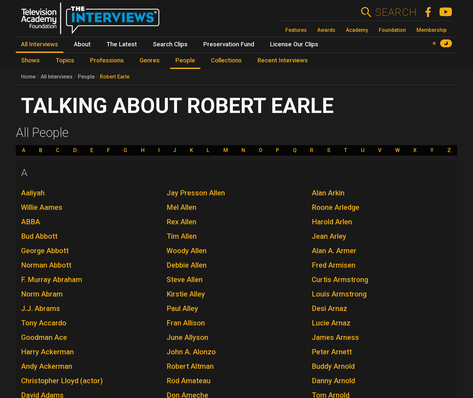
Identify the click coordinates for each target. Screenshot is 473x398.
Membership (432, 30)
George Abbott (45, 251)
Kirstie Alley (186, 294)
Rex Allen (181, 222)
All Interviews (57, 77)
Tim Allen (182, 236)
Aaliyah (33, 193)
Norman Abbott (46, 265)
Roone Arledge (335, 207)
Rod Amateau (189, 381)
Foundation (392, 30)
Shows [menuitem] (30, 60)
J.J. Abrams (40, 308)
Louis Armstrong (339, 294)
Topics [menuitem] (65, 60)
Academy (357, 30)
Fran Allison (186, 323)
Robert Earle (114, 77)
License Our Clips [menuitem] (294, 44)
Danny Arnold (333, 381)
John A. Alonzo (191, 352)
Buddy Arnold (333, 366)
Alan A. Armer (334, 251)
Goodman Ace (44, 337)
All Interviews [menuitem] (39, 44)
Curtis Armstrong (340, 280)
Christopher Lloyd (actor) (62, 381)
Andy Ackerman (46, 366)
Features (296, 30)
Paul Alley (182, 308)
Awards (326, 30)
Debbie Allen (187, 265)
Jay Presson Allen (196, 193)
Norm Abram (42, 294)
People (86, 77)
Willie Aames (41, 207)
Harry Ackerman (47, 352)
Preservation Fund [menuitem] (228, 44)
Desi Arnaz (329, 308)
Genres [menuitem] (150, 60)
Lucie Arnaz (331, 323)
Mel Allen (181, 207)
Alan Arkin (328, 193)
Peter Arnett (332, 352)
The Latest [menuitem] (121, 44)
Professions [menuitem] (107, 60)
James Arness (335, 337)
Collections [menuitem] (226, 60)
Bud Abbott (39, 236)
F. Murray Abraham (51, 280)
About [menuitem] (82, 44)
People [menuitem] (185, 60)
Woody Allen (187, 251)
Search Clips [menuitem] (170, 44)
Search (396, 12)
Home (28, 77)
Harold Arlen (332, 222)
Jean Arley (329, 236)
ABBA (30, 222)
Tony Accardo (43, 323)
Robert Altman (190, 366)
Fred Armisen (333, 265)
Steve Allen (185, 280)
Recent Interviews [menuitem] (283, 60)
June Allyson (187, 337)
